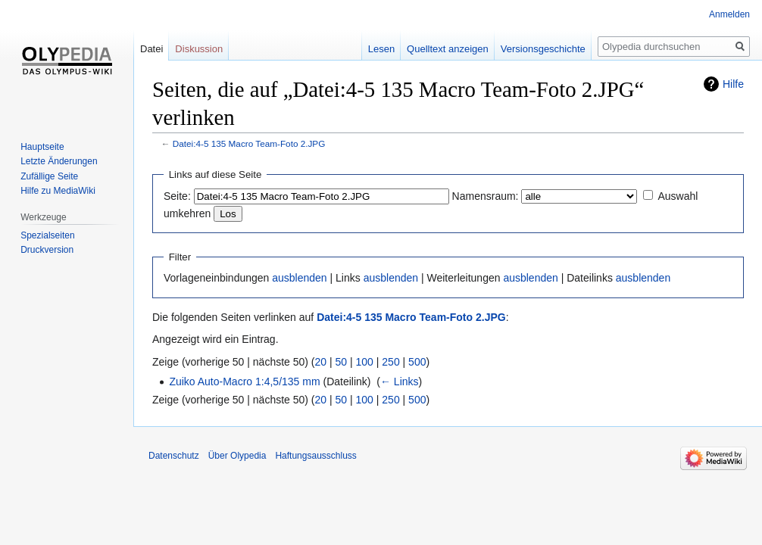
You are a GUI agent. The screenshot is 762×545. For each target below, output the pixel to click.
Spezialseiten (47, 235)
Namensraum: (485, 196)
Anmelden (729, 14)
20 (321, 362)
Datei (151, 48)
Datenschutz (173, 455)
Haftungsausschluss (315, 455)
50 (342, 362)
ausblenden (299, 278)
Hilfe (733, 84)
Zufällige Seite (49, 176)
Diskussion (199, 48)
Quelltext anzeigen (448, 48)
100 (364, 362)
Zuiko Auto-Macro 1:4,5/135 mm (244, 381)
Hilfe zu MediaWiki (57, 190)
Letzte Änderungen (58, 161)
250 (390, 362)
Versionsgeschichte (543, 48)
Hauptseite (42, 147)
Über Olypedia (237, 455)
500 (417, 362)
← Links (399, 381)
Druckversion (46, 249)
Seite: (177, 196)
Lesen (381, 48)
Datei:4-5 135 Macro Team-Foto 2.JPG (249, 143)
